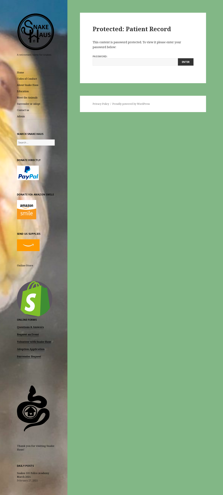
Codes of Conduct (27, 78)
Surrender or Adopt (28, 104)
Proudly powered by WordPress (131, 104)
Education (23, 91)
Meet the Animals (27, 97)
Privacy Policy (101, 104)
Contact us (23, 110)
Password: (143, 60)
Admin (21, 116)
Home (20, 72)
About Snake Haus (27, 85)
